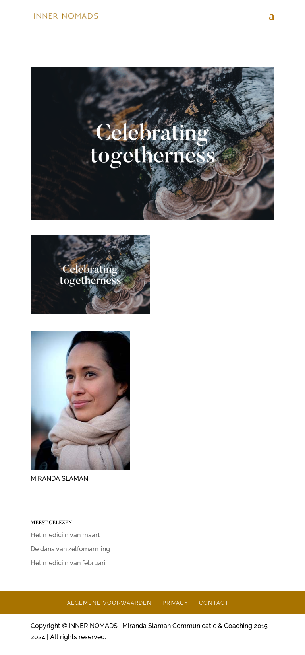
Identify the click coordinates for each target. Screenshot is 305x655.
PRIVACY (175, 603)
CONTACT (214, 603)
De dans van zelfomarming (70, 549)
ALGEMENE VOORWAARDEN (109, 603)
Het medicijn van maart (65, 535)
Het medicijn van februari (68, 563)
